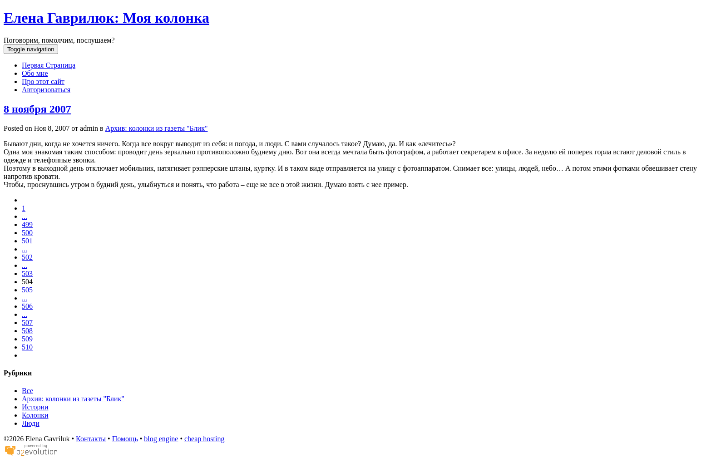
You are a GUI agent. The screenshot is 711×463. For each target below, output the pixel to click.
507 (27, 322)
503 (27, 273)
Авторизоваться (46, 90)
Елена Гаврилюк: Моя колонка (106, 18)
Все (27, 390)
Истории (35, 407)
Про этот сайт (43, 81)
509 (27, 339)
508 (27, 331)
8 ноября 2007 (37, 109)
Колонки (35, 415)
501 (27, 241)
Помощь (125, 439)
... (24, 216)
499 (27, 224)
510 (27, 347)
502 (27, 257)
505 (27, 290)
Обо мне (35, 73)
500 (27, 232)
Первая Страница (48, 65)
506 (27, 306)
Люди (31, 423)
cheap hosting (204, 439)
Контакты (91, 439)
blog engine (161, 439)
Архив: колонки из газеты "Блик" (156, 128)
